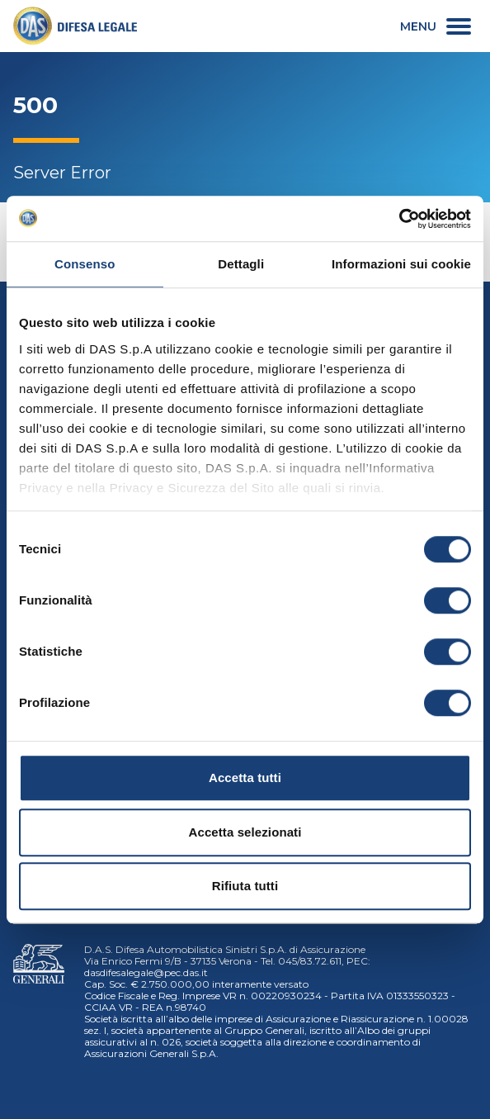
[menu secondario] (435, 26)
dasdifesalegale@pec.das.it (146, 972)
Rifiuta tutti (245, 886)
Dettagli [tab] (241, 264)
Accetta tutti (245, 777)
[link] (75, 26)
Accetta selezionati (245, 832)
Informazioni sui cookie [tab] (401, 264)
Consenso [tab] (84, 264)
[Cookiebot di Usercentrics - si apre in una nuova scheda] (399, 219)
